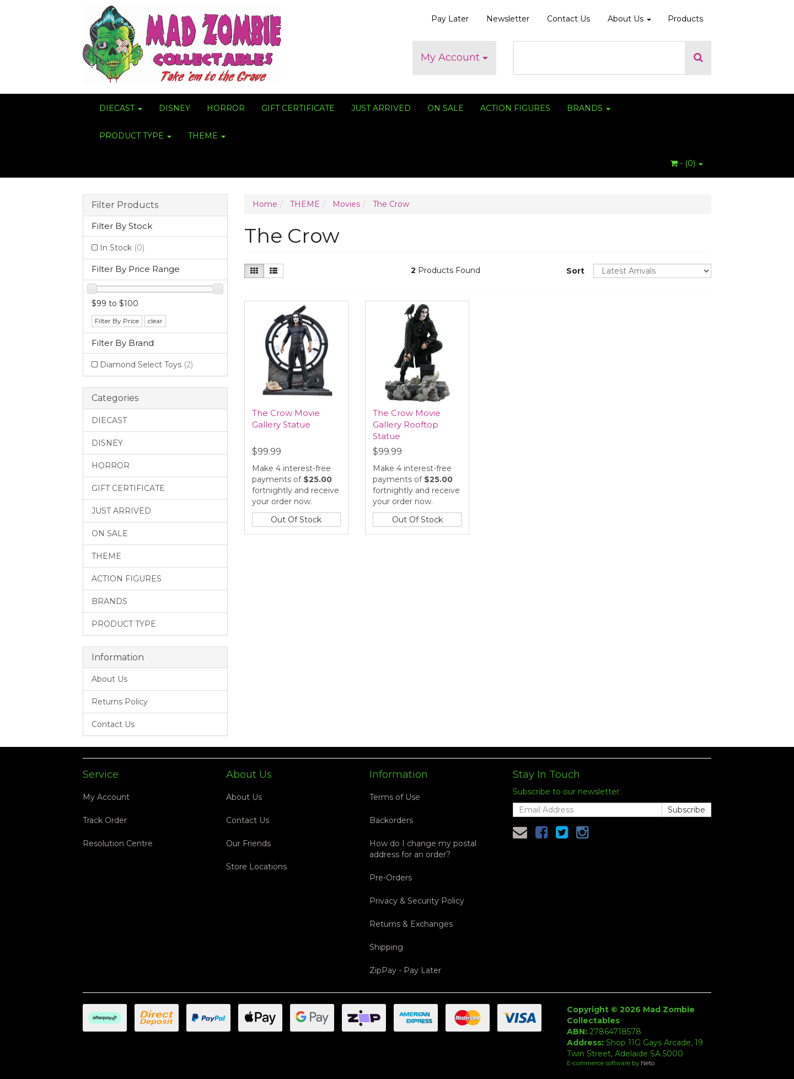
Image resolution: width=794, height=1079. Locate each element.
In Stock (122, 248)
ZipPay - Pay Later (405, 970)
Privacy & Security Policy (416, 901)
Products (685, 19)
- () (686, 163)
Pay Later (450, 19)
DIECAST (120, 108)
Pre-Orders (390, 878)
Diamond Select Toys (146, 365)
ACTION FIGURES (515, 108)
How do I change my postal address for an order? (422, 848)
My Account (454, 57)
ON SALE (445, 108)
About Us (629, 19)
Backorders (391, 820)
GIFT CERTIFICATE (298, 108)
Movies (346, 204)
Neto (647, 1063)
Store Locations (256, 867)
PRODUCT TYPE (135, 136)
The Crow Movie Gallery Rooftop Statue (407, 424)
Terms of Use (394, 797)
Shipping (386, 947)
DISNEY (174, 108)
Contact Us (568, 19)
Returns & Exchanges (411, 924)
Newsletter (507, 19)
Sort (575, 271)
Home (265, 204)
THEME (207, 136)
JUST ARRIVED (381, 108)
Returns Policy (120, 702)
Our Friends (248, 843)
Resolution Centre (118, 843)
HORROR (226, 108)
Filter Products (125, 205)
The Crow (391, 204)
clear (155, 321)
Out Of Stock (296, 520)
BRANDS (588, 108)
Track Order (105, 820)
